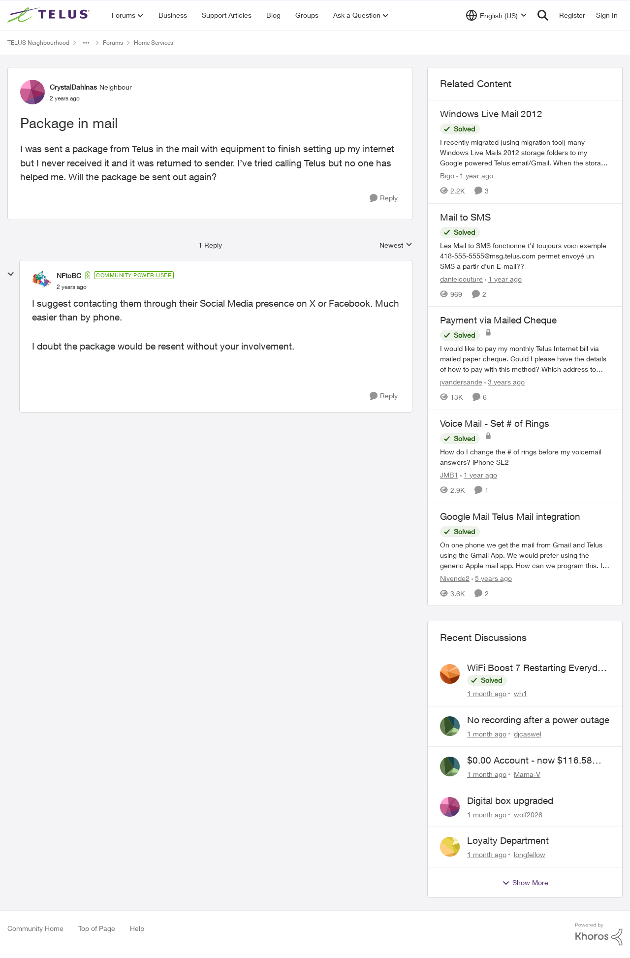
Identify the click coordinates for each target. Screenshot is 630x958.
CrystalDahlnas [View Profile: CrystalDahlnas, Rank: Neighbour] (73, 87)
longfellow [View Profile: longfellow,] (529, 854)
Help (137, 928)
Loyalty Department (508, 840)
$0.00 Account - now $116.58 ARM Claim (529, 760)
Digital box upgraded (510, 800)
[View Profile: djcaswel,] (450, 726)
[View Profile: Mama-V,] (450, 766)
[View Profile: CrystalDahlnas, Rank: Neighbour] (32, 92)
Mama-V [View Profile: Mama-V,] (527, 774)
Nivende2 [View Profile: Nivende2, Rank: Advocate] (455, 578)
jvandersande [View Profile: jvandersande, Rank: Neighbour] (461, 382)
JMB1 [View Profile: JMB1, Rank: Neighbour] (449, 475)
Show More (525, 882)
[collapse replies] (11, 274)
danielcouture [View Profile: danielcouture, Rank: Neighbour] (461, 278)
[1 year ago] (474, 175)
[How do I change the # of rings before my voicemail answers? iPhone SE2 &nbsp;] (525, 457)
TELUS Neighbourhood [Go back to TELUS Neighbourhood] (38, 42)
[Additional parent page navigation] (86, 43)
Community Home (35, 928)
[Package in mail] (72, 287)
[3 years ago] (504, 382)
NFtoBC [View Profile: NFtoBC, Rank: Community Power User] (69, 275)
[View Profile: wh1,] (450, 674)
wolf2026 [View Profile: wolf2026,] (528, 814)
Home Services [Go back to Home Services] (153, 42)
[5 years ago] (492, 578)
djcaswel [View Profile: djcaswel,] (527, 734)
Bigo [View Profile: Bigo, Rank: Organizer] (447, 175)
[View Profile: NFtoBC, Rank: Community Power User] (42, 280)
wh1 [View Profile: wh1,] (520, 693)
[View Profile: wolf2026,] (450, 807)
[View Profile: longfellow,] (450, 847)
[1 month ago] (486, 693)
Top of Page (96, 928)
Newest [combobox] (395, 245)
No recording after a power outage (538, 719)
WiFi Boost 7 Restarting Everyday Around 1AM (537, 668)
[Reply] (384, 198)
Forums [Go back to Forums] (113, 42)
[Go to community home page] (49, 15)
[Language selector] (496, 15)
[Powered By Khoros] (599, 934)
